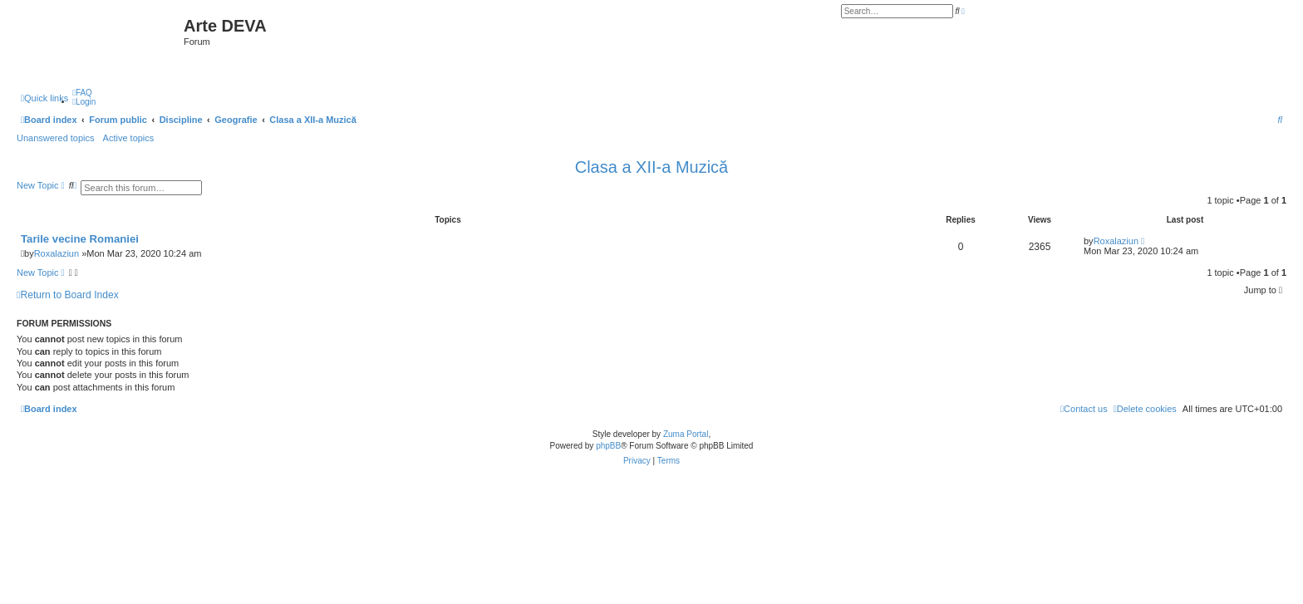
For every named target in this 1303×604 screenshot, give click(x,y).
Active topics (129, 138)
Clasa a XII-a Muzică (652, 167)
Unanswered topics (56, 138)
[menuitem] (82, 92)
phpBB (608, 445)
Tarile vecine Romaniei (80, 239)
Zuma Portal (685, 434)
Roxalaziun (56, 253)
